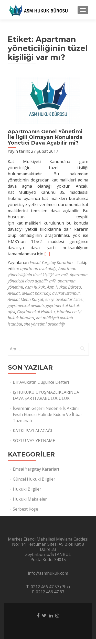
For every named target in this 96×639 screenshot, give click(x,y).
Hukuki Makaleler (30, 499)
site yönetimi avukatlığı (44, 324)
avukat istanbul (66, 293)
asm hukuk (35, 287)
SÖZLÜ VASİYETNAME (34, 440)
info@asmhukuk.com (48, 573)
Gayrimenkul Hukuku (36, 312)
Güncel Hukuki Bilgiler (34, 479)
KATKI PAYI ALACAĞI (32, 430)
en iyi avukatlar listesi (64, 299)
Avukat (14, 293)
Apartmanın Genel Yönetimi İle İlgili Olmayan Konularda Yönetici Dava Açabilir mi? (45, 137)
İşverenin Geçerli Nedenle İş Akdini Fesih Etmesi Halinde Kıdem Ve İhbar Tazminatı (47, 414)
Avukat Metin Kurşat (25, 299)
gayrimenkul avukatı (26, 305)
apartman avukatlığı (38, 268)
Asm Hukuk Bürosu (64, 287)
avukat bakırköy (36, 293)
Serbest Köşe (25, 509)
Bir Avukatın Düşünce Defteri (41, 382)
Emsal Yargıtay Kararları (51, 262)
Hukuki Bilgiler (27, 489)
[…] (47, 254)
